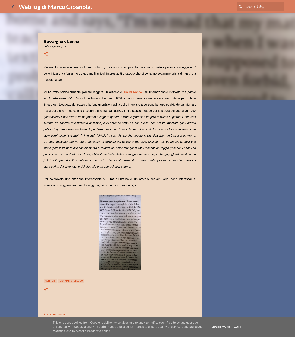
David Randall (133, 92)
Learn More (220, 327)
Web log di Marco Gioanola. (55, 6)
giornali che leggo (71, 280)
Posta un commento (56, 314)
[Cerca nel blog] (264, 6)
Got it (238, 327)
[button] (46, 54)
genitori (50, 280)
